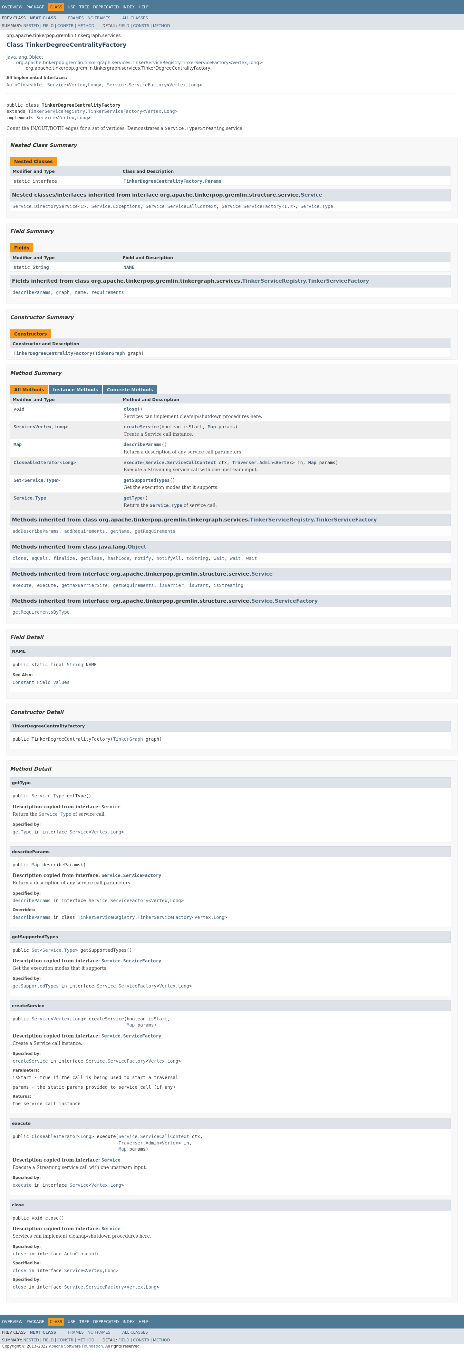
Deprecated (106, 7)
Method (85, 26)
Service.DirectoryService (45, 206)
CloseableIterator (37, 462)
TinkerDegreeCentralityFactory (53, 353)
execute (133, 462)
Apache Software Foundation (76, 1346)
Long (253, 62)
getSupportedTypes (147, 480)
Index (129, 7)
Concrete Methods (130, 389)
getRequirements (155, 531)
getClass (91, 558)
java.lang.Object (24, 57)
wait (219, 558)
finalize (64, 558)
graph (63, 292)
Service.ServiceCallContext (181, 206)
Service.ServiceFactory (137, 84)
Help (144, 7)
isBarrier (171, 585)
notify (143, 558)
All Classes (135, 18)
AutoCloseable (24, 84)
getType (133, 498)
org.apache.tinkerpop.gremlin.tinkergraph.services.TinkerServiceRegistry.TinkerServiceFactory (122, 62)
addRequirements (84, 531)
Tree (84, 7)
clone (19, 558)
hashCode (118, 558)
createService (141, 426)
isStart (198, 585)
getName (119, 531)
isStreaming (229, 585)
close (130, 409)
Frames (76, 18)
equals (40, 558)
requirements (107, 292)
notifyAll (169, 558)
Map (212, 426)
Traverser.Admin (252, 462)
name (80, 292)
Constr (65, 26)
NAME (129, 267)
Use (71, 7)
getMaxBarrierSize (85, 585)
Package (35, 7)
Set (18, 480)
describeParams (32, 292)
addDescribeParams (36, 531)
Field (48, 26)
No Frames (99, 18)
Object (137, 547)
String (41, 267)
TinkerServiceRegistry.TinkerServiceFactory (85, 111)
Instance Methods (75, 389)
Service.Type (317, 206)
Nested (31, 26)
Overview (12, 7)
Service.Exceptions (115, 206)
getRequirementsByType (41, 612)
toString (197, 558)
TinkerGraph (110, 353)
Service (56, 84)
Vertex (239, 62)
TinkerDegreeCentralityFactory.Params (172, 181)
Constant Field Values (41, 682)
